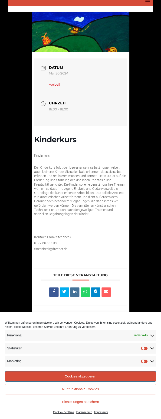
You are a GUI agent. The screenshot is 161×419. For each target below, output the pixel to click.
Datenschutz (84, 412)
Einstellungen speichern (80, 402)
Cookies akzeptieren (80, 376)
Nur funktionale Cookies (80, 389)
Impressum (101, 412)
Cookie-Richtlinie (63, 412)
